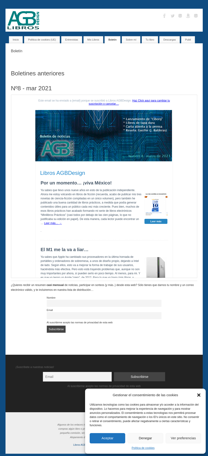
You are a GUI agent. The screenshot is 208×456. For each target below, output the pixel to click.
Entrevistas (123, 5)
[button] (199, 395)
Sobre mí (179, 5)
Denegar (145, 438)
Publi (188, 39)
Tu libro (138, 5)
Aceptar (108, 438)
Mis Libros (107, 5)
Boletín (151, 5)
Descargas (194, 5)
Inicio (94, 5)
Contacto (164, 5)
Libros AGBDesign (83, 444)
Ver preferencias (183, 438)
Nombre (51, 297)
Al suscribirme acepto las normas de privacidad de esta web (80, 322)
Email (50, 310)
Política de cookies (143, 448)
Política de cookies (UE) (42, 39)
